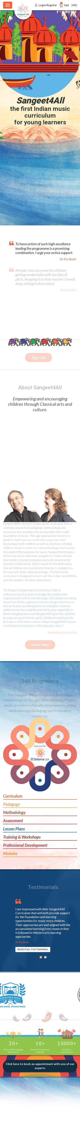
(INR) (74, 5)
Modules (10, 853)
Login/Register (46, 5)
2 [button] (45, 957)
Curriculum (12, 796)
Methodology (14, 812)
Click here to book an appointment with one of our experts (40, 1066)
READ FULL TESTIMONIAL (32, 949)
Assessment (13, 820)
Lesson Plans (14, 828)
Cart (66, 5)
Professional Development (25, 845)
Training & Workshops (22, 836)
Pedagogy (11, 804)
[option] (43, 924)
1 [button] (41, 957)
